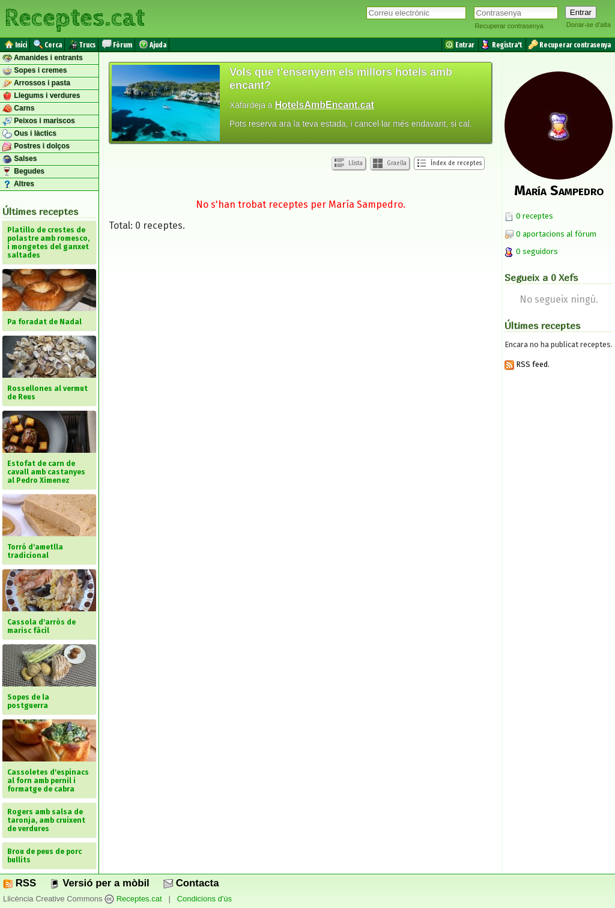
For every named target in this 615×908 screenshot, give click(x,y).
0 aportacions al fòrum (556, 233)
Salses (19, 159)
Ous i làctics (29, 134)
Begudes (23, 172)
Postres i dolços (36, 146)
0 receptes (528, 215)
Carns (18, 109)
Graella (390, 163)
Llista (349, 163)
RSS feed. (527, 364)
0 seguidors (531, 251)
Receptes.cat (74, 18)
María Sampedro (559, 190)
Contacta (191, 883)
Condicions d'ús (204, 898)
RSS (19, 883)
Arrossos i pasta (36, 83)
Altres (18, 184)
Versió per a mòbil (99, 883)
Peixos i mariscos (38, 121)
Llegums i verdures (41, 96)
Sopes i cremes (34, 71)
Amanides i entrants (42, 58)
